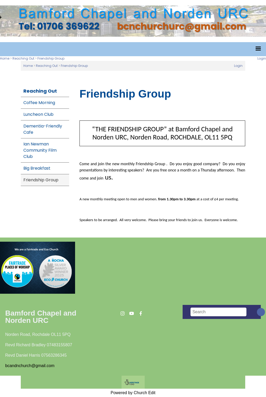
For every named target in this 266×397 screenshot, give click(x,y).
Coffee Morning (39, 103)
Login (261, 58)
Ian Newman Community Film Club (40, 150)
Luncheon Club (38, 114)
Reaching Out (23, 58)
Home (4, 58)
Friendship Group (50, 58)
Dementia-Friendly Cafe (42, 129)
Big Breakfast (36, 168)
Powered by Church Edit (133, 392)
